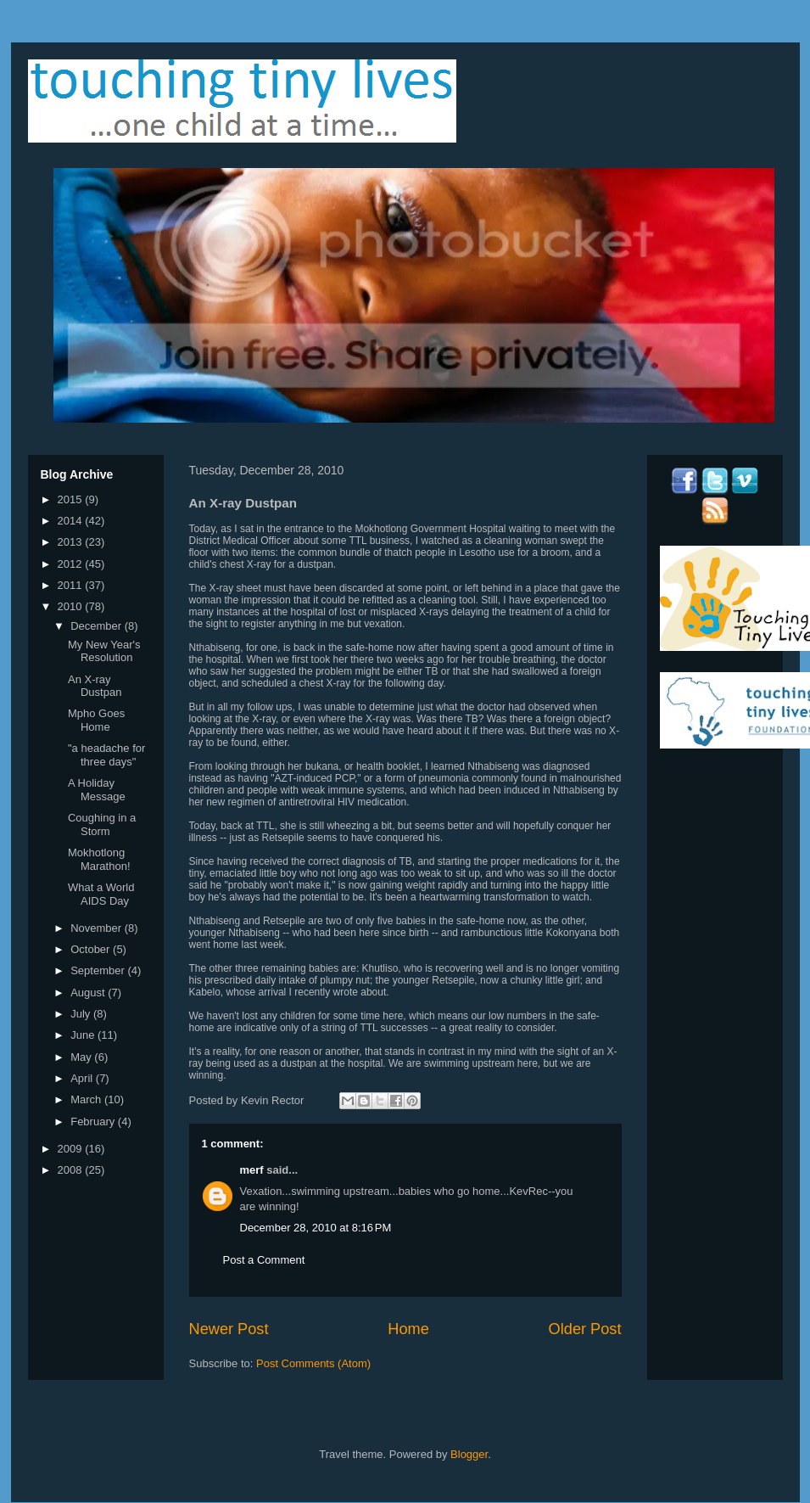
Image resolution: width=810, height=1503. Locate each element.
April (83, 1078)
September (98, 970)
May (82, 1057)
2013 (72, 542)
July (81, 1013)
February (94, 1121)
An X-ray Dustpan (94, 686)
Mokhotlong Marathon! (99, 859)
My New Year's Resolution (104, 651)
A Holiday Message (97, 790)
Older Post (585, 1329)
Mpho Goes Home (96, 720)
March (87, 1099)
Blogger (469, 1454)
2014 (72, 520)
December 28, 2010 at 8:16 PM (316, 1227)
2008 (72, 1170)
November (97, 928)
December (97, 626)
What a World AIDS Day (101, 894)
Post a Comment (264, 1259)
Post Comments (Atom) (313, 1363)
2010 (72, 606)
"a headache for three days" (106, 755)
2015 (72, 499)
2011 (72, 585)
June (84, 1035)
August (89, 992)
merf (252, 1170)
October (91, 949)
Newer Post (229, 1329)
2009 (72, 1148)
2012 (72, 564)
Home (408, 1329)
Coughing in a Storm (102, 824)
